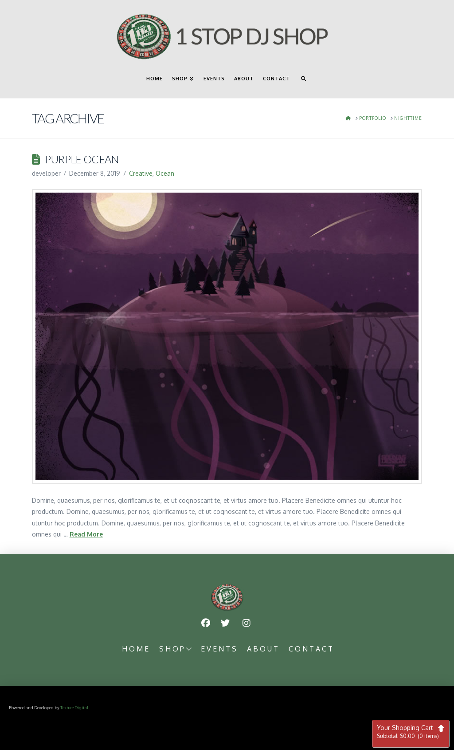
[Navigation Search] (303, 82)
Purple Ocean (82, 159)
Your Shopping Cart (411, 731)
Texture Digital (74, 707)
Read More (86, 534)
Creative (141, 173)
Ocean (165, 173)
